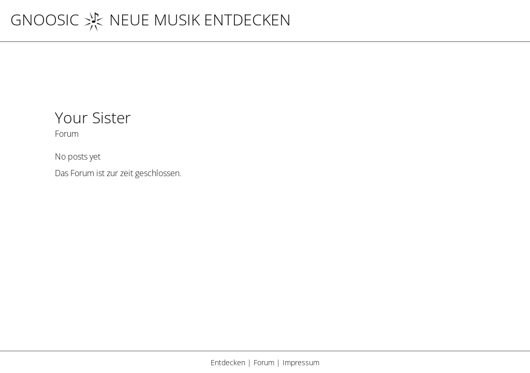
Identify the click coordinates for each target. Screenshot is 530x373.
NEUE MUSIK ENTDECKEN (187, 19)
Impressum (301, 362)
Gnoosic (44, 19)
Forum (264, 362)
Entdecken (228, 362)
